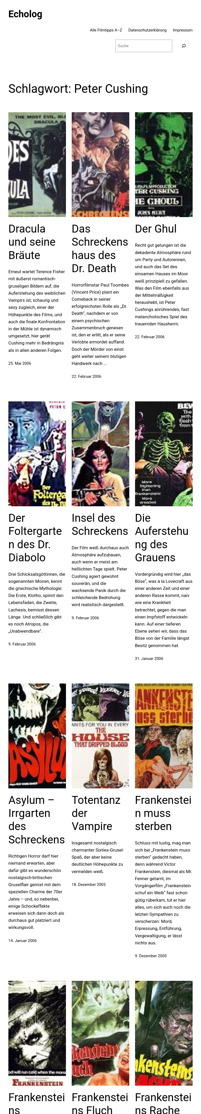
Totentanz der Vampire (96, 813)
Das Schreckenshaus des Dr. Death (100, 248)
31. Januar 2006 (149, 658)
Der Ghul (156, 228)
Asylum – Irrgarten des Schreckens (36, 820)
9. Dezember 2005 (151, 956)
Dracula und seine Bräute (31, 242)
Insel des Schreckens (100, 524)
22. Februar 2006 (86, 376)
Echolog (25, 14)
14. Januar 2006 (22, 940)
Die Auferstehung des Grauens (162, 538)
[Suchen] (184, 46)
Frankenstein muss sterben (163, 813)
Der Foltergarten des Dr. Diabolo (35, 538)
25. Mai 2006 (19, 363)
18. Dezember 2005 (89, 884)
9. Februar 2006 (22, 644)
